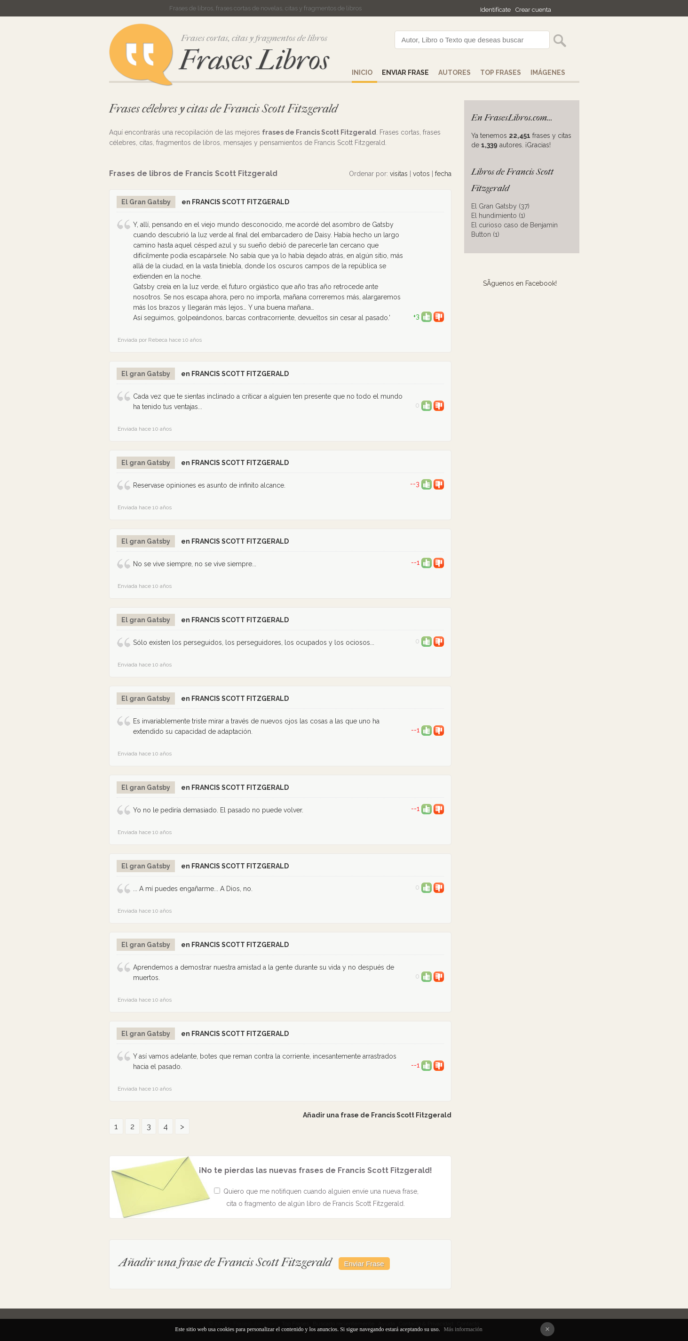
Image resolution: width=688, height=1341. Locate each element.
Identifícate (495, 9)
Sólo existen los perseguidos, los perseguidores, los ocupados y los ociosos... (253, 642)
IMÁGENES (547, 72)
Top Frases (500, 72)
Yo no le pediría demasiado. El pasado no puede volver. (218, 810)
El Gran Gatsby (146, 202)
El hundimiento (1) (498, 215)
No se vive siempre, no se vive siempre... (194, 564)
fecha (443, 173)
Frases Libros (254, 60)
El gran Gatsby (145, 373)
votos (421, 173)
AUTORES (454, 72)
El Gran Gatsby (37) (500, 206)
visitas (399, 173)
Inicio (362, 72)
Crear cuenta (533, 9)
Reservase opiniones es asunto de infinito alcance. (209, 485)
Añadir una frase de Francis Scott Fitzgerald (377, 1115)
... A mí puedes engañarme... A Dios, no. (193, 888)
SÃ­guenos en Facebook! (520, 283)
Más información (462, 1329)
